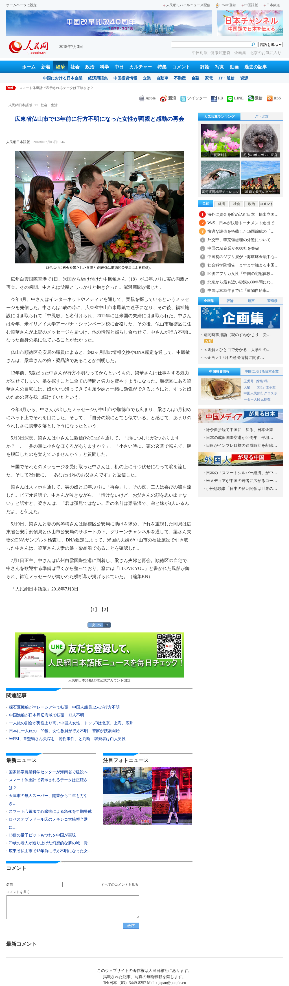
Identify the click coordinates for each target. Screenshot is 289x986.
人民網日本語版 (20, 105)
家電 (209, 78)
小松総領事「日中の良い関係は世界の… (241, 489)
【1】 (93, 609)
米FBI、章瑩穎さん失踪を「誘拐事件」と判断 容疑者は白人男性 (67, 739)
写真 (219, 67)
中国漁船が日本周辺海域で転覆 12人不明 (46, 715)
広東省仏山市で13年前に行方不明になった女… (50, 851)
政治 (89, 67)
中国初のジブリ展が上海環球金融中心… (243, 257)
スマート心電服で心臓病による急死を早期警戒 (50, 811)
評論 (204, 67)
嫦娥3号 (262, 381)
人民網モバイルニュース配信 (186, 5)
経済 (60, 67)
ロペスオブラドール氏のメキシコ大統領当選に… (48, 823)
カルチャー (140, 67)
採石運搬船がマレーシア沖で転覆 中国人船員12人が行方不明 (64, 707)
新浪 (168, 98)
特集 (162, 67)
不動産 (180, 78)
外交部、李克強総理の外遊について (239, 240)
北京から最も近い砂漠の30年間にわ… (241, 282)
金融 (195, 78)
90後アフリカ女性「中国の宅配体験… (241, 274)
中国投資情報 (125, 78)
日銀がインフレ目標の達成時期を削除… (241, 445)
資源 (244, 78)
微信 (255, 98)
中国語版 (250, 5)
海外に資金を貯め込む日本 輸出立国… (243, 214)
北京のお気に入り (265, 53)
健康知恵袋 (221, 53)
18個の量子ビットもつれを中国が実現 (42, 835)
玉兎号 (249, 381)
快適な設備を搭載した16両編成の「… (241, 231)
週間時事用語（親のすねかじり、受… (237, 338)
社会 (75, 67)
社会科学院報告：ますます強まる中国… (243, 265)
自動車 (162, 78)
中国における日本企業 (62, 78)
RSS (274, 98)
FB (217, 98)
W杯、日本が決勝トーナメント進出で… (242, 223)
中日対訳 (200, 53)
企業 (147, 78)
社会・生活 (49, 105)
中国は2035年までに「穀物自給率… (239, 290)
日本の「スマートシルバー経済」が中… (241, 473)
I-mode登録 (226, 5)
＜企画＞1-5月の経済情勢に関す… (233, 358)
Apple (147, 98)
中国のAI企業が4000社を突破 (233, 248)
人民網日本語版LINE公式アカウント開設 (99, 657)
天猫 (247, 387)
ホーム (29, 67)
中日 (119, 67)
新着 (45, 67)
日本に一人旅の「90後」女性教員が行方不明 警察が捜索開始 (64, 731)
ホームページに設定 (21, 5)
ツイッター (193, 98)
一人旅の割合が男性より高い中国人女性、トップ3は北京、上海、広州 (71, 723)
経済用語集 (98, 78)
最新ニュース (21, 760)
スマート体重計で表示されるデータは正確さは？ (56, 88)
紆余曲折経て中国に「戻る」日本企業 (239, 430)
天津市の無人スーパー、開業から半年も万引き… (48, 800)
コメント (181, 67)
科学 (104, 67)
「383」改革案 (265, 387)
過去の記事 (255, 67)
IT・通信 (226, 78)
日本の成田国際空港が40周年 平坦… (239, 438)
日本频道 (272, 5)
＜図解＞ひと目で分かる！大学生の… (237, 350)
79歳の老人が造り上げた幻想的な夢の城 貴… (50, 843)
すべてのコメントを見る (119, 885)
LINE (235, 98)
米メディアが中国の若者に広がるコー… (241, 481)
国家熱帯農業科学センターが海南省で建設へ (48, 772)
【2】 (105, 609)
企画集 (240, 53)
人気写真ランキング (219, 117)
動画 (234, 67)
